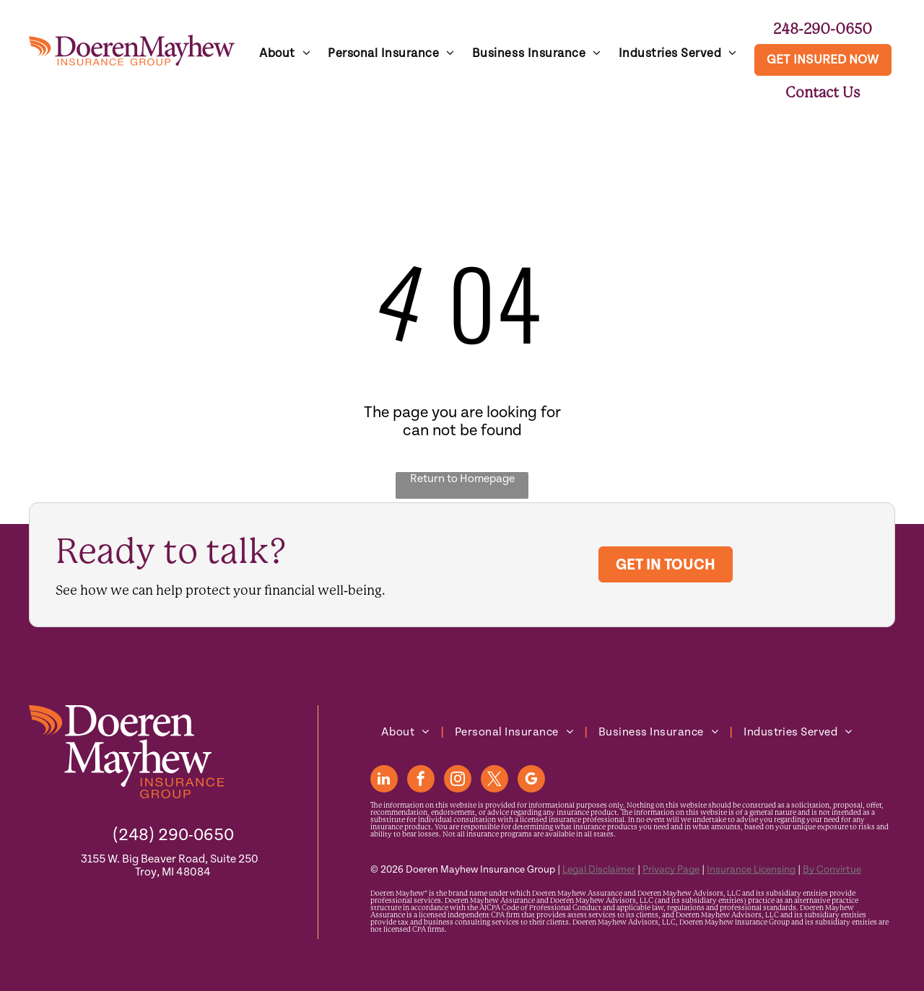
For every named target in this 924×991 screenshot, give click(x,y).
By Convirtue (832, 870)
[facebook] (421, 780)
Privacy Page (670, 870)
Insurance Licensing (751, 870)
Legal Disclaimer (598, 870)
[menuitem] (284, 53)
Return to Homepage (462, 479)
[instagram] (457, 780)
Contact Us (822, 92)
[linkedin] (384, 780)
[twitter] (494, 780)
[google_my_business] (531, 780)
